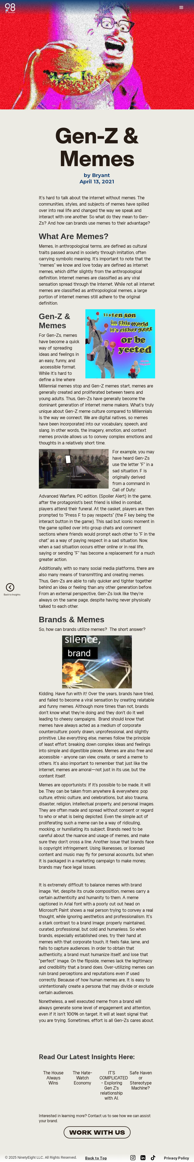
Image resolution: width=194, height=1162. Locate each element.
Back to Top (96, 1158)
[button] (181, 7)
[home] (12, 6)
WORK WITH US (97, 1133)
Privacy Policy (176, 1158)
